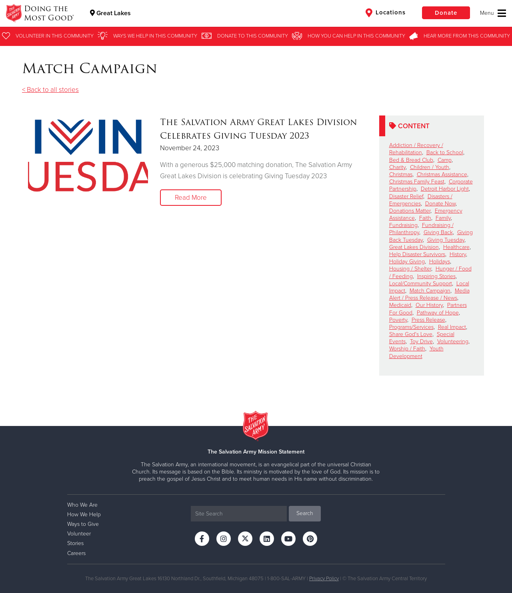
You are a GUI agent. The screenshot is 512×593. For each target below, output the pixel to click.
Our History (429, 305)
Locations (386, 12)
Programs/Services (411, 327)
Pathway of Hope (438, 312)
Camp (445, 160)
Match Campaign (430, 290)
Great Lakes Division (414, 247)
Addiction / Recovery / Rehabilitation (416, 149)
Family (443, 218)
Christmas (400, 174)
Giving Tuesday (445, 240)
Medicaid (400, 305)
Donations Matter (409, 210)
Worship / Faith (407, 348)
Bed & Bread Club (411, 160)
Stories (75, 543)
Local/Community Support (420, 283)
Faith (425, 218)
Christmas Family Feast (416, 181)
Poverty (398, 319)
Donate (446, 12)
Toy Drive (421, 341)
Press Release (428, 319)
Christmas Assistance (442, 174)
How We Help (84, 514)
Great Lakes (110, 13)
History (458, 254)
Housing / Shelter (410, 268)
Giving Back (438, 232)
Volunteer (79, 533)
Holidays (439, 261)
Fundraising (403, 225)
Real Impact (452, 327)
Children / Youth (429, 167)
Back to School (444, 152)
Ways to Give (83, 524)
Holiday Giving (407, 261)
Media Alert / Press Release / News (429, 294)
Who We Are (82, 504)
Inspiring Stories (436, 276)
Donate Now (440, 203)
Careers (76, 553)
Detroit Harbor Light (445, 188)
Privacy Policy (324, 578)
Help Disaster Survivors (417, 254)
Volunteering (452, 341)
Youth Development (416, 352)
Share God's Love (410, 334)
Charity (397, 167)
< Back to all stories (50, 90)
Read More (191, 197)
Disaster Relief (406, 196)
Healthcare (456, 247)
